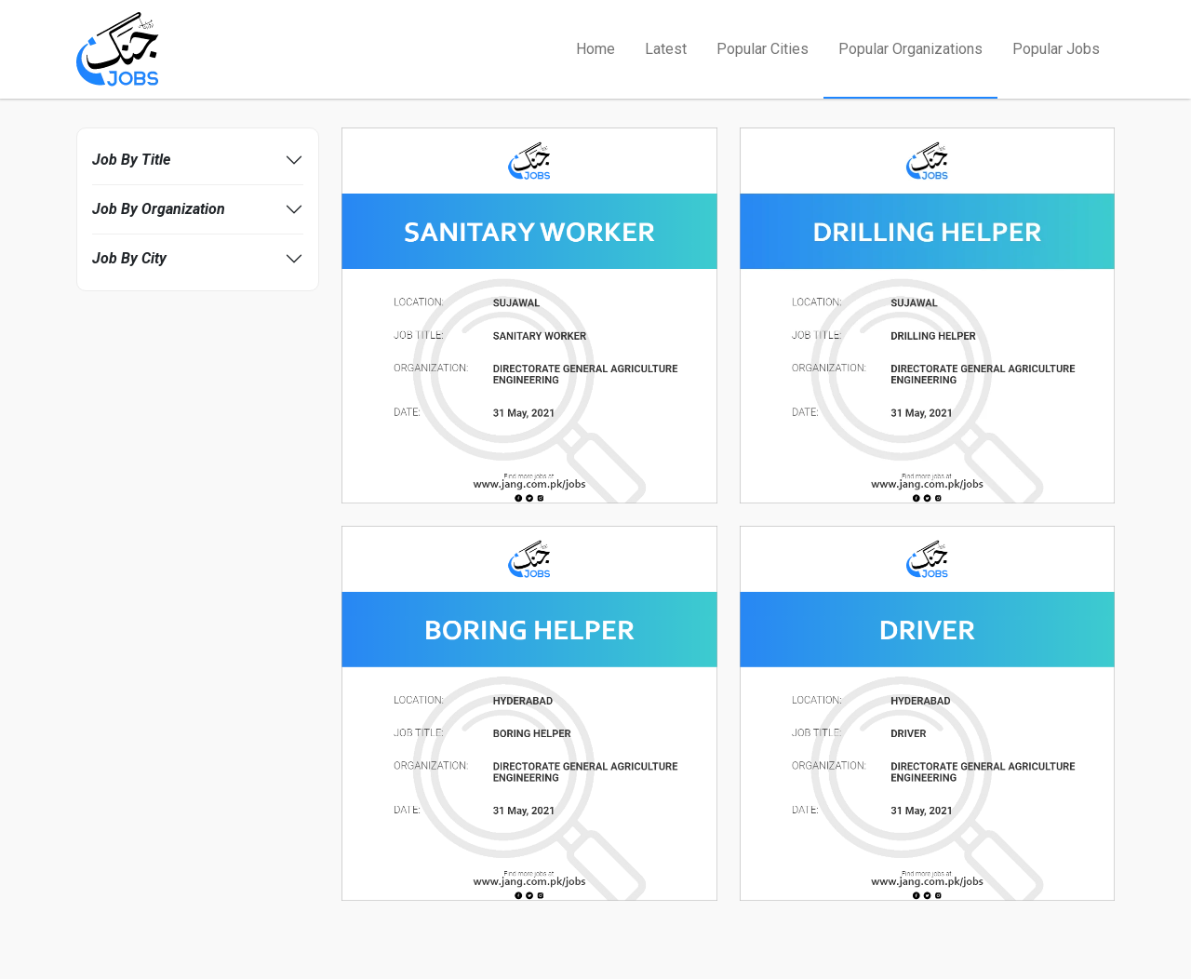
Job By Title (131, 159)
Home (595, 49)
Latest (666, 49)
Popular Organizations (910, 49)
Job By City (129, 258)
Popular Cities (762, 49)
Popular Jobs (1056, 49)
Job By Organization (158, 209)
